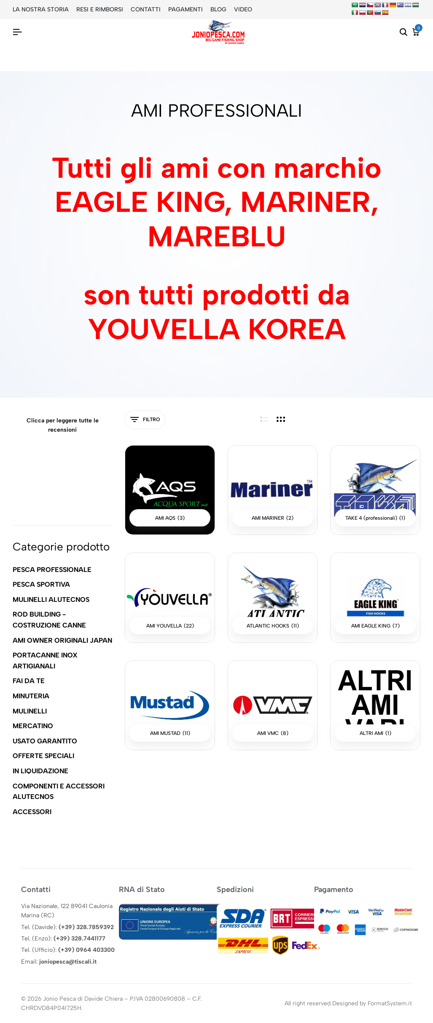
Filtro (145, 419)
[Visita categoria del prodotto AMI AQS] (170, 490)
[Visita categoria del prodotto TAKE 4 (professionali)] (375, 490)
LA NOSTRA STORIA (41, 9)
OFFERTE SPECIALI (43, 756)
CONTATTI (146, 9)
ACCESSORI (32, 812)
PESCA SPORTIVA (41, 584)
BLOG (218, 9)
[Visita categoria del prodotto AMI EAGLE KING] (375, 598)
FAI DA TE (29, 681)
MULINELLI (30, 711)
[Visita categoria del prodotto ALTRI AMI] (375, 705)
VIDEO (243, 9)
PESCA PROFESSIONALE (52, 570)
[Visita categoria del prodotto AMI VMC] (273, 705)
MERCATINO (33, 726)
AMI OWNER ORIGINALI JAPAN (62, 640)
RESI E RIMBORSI (99, 9)
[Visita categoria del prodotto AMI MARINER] (273, 490)
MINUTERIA (31, 696)
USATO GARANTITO (45, 741)
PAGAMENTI (185, 9)
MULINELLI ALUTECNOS (51, 600)
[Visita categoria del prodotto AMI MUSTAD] (170, 705)
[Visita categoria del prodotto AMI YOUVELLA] (170, 598)
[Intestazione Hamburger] (17, 32)
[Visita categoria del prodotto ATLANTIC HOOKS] (273, 598)
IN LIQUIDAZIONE (40, 771)
